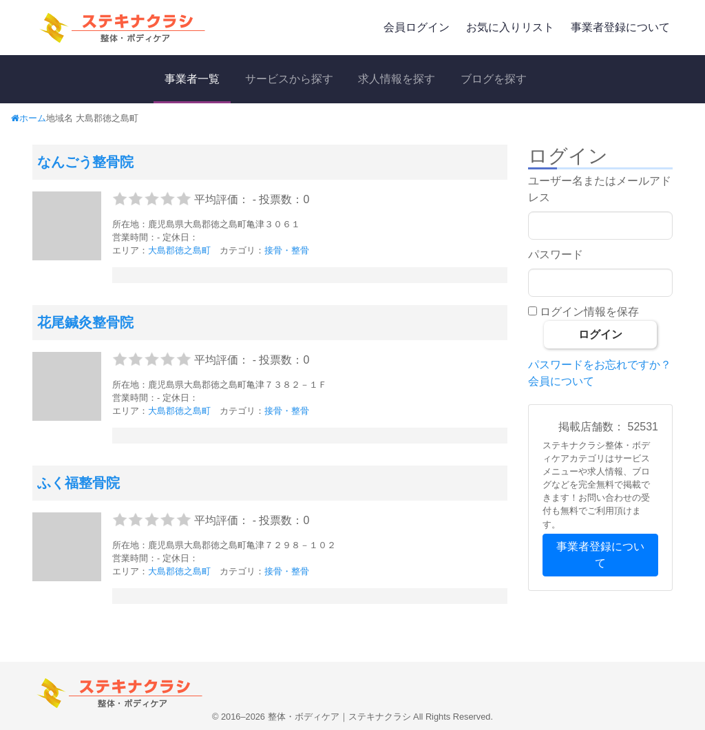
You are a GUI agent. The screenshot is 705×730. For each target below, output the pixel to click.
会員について (561, 381)
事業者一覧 (192, 79)
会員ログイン (416, 27)
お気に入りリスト (510, 27)
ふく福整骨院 (78, 482)
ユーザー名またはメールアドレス (599, 189)
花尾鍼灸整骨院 (85, 322)
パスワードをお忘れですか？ (599, 365)
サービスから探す (289, 79)
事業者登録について (620, 27)
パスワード (555, 254)
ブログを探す (494, 79)
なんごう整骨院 (85, 161)
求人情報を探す (396, 79)
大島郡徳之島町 (179, 250)
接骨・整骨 (286, 250)
